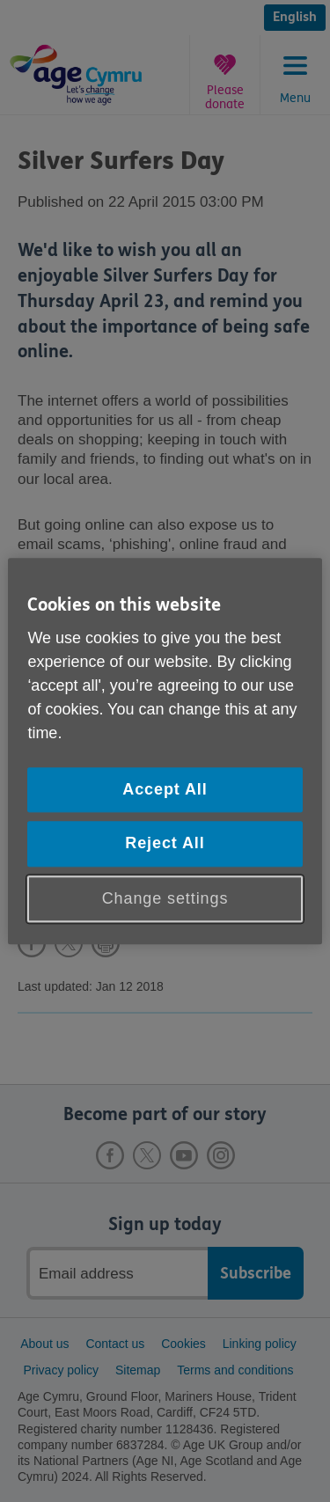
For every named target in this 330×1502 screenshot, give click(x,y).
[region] (164, 751)
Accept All (164, 790)
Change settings (165, 898)
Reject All (164, 844)
